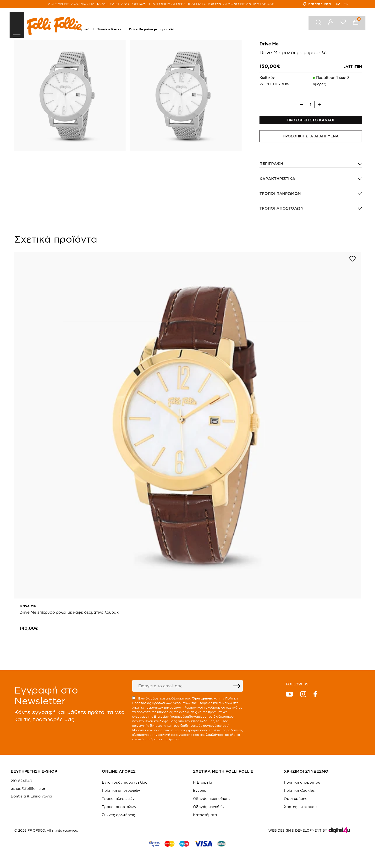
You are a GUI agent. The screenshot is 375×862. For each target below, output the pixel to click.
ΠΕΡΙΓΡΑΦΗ (271, 167)
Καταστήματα (317, 4)
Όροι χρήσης (295, 799)
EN (346, 4)
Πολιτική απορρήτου (302, 783)
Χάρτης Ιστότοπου (300, 808)
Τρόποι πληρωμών (280, 197)
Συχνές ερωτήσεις (118, 816)
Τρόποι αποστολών (281, 211)
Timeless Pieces (109, 29)
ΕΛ (338, 4)
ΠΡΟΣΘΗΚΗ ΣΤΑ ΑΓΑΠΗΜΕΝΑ (311, 140)
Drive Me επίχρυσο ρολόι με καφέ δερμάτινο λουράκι (70, 616)
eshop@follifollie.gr (28, 790)
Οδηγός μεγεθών (209, 808)
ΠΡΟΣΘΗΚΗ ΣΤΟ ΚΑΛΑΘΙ (310, 122)
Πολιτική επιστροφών (121, 791)
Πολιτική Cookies (299, 791)
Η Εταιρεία (202, 783)
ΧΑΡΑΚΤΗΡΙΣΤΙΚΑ (277, 182)
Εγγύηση (201, 791)
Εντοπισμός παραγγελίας (124, 783)
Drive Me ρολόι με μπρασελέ (151, 29)
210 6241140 (21, 782)
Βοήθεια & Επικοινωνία (31, 797)
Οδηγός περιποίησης (212, 799)
